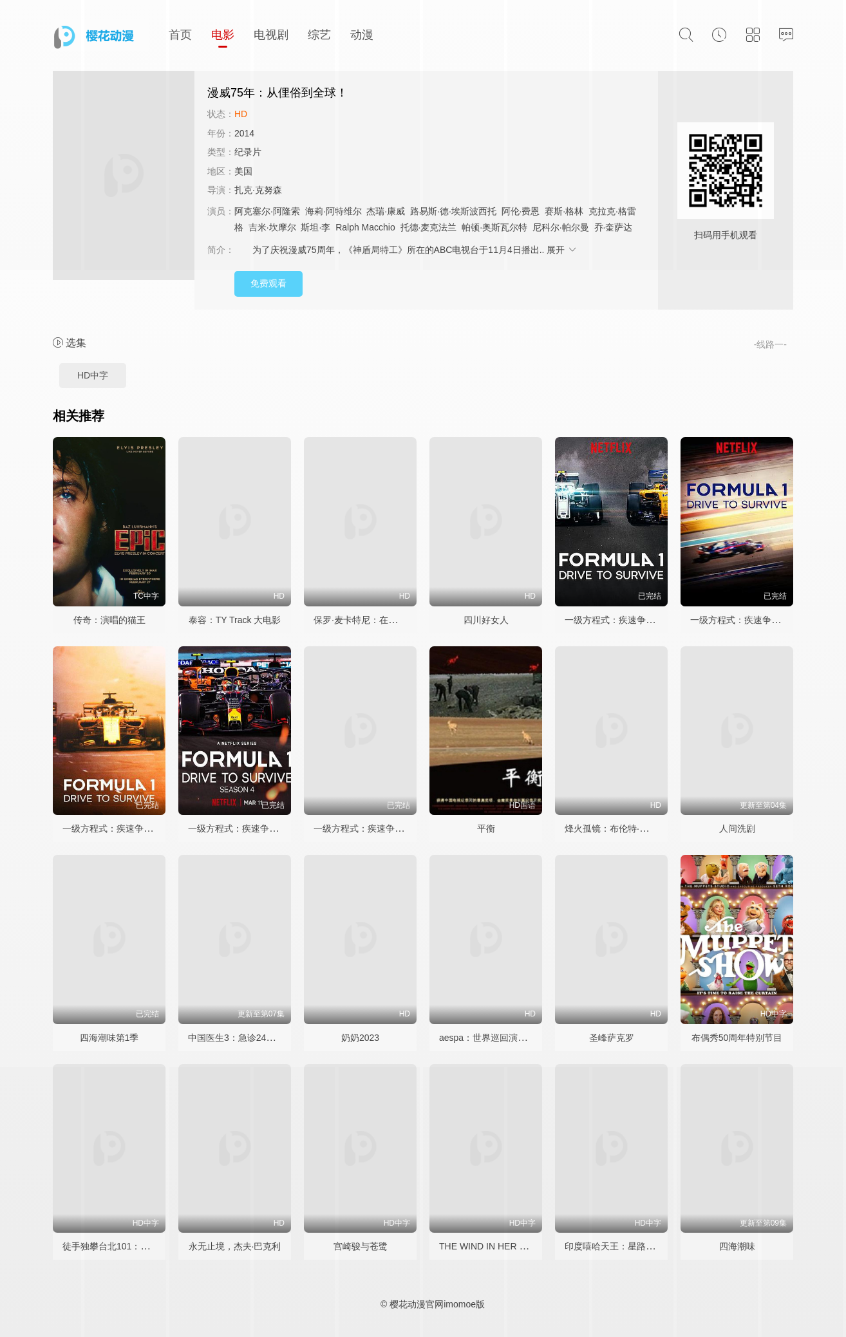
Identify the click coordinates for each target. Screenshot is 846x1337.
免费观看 (268, 283)
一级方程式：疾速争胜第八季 (372, 828)
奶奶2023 (360, 1038)
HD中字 (92, 375)
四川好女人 (486, 620)
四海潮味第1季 (109, 1038)
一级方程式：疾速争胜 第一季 (624, 620)
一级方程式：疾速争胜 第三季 (122, 828)
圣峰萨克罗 (611, 1038)
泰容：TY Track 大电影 (235, 620)
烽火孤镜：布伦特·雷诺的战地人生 (633, 828)
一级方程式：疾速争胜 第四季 (248, 828)
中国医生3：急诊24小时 (236, 1038)
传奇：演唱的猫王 (109, 620)
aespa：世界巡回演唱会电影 (496, 1038)
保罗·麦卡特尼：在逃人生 (364, 620)
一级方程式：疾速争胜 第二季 (750, 620)
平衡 (486, 828)
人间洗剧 (737, 828)
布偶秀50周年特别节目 (737, 1038)
